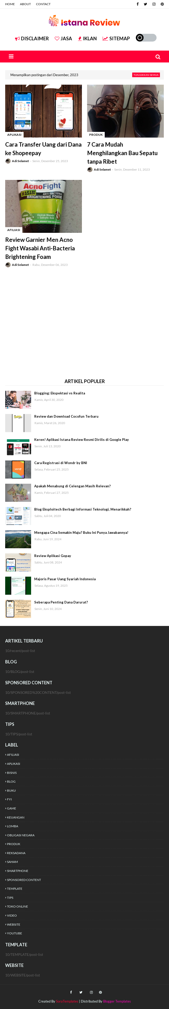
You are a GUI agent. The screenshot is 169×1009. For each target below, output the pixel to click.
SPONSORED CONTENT (24, 880)
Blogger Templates (117, 1001)
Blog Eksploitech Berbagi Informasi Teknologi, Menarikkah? (82, 509)
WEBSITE (13, 924)
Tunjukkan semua (146, 74)
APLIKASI (13, 764)
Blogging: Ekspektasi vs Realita (59, 393)
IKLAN (87, 38)
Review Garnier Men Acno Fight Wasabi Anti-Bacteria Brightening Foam (40, 248)
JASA (63, 38)
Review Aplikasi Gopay (52, 556)
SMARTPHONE (17, 871)
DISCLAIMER (32, 38)
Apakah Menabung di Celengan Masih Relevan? (72, 486)
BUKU (11, 790)
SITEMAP (116, 38)
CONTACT (43, 4)
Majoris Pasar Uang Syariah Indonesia (65, 579)
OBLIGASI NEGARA (20, 835)
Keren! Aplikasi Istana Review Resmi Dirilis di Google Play (81, 440)
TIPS (10, 898)
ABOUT (25, 4)
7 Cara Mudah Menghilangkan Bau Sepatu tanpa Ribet (122, 153)
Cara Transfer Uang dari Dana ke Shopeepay (43, 148)
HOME (10, 4)
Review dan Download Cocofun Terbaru (66, 416)
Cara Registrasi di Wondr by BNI (60, 463)
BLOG (11, 781)
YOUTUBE (14, 933)
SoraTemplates (67, 1001)
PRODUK (13, 844)
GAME (11, 808)
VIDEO (12, 915)
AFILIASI (13, 755)
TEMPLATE (14, 889)
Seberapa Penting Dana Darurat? (61, 602)
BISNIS (12, 773)
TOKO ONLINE (17, 906)
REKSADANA (16, 853)
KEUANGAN (15, 817)
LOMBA (12, 826)
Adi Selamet (20, 161)
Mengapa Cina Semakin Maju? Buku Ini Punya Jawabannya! (81, 532)
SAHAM (12, 862)
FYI (9, 799)
